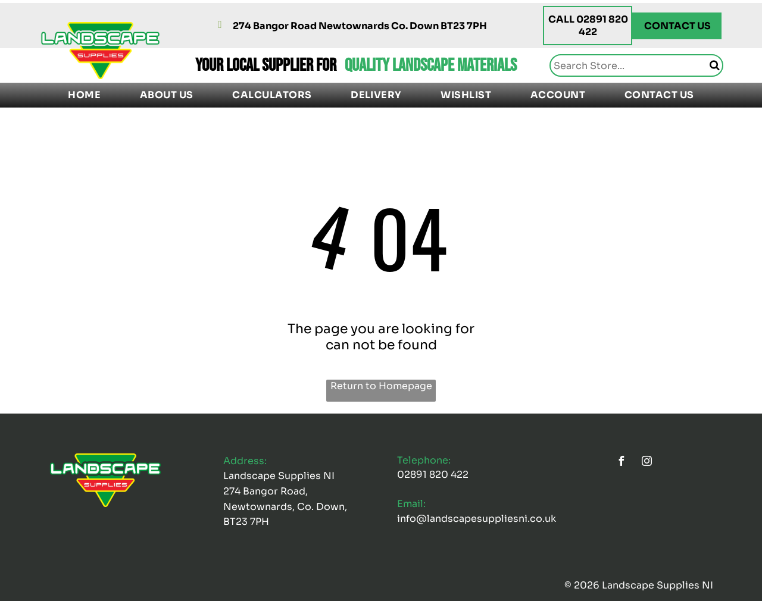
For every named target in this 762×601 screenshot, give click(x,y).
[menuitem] (84, 95)
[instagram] (646, 462)
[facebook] (621, 462)
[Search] (636, 65)
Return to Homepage (381, 386)
